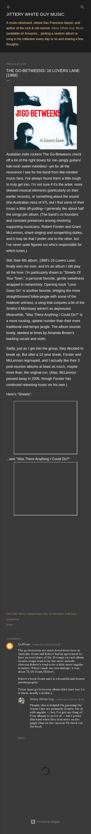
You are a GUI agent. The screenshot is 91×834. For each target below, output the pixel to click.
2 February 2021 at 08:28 (70, 699)
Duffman (24, 644)
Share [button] (9, 624)
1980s (22, 613)
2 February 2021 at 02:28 (46, 644)
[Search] (82, 6)
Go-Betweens (56, 613)
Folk (45, 613)
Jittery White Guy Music (35, 14)
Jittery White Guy (42, 699)
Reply (22, 738)
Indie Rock (71, 613)
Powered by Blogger (45, 821)
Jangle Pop (12, 619)
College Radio (34, 613)
